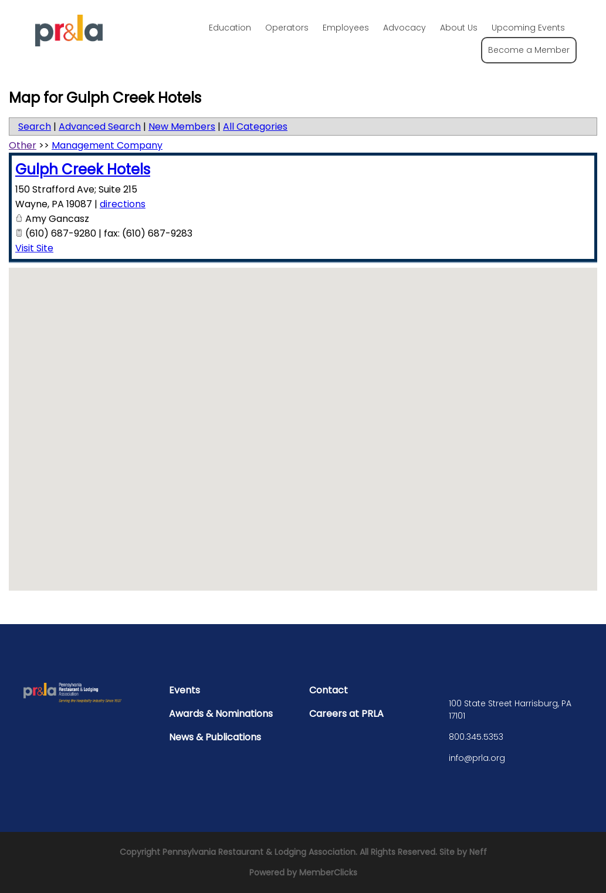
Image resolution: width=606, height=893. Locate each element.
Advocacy (404, 27)
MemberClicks (328, 872)
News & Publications (215, 737)
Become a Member (529, 50)
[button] (303, 418)
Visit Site (34, 248)
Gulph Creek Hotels (82, 169)
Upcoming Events (528, 27)
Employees (346, 27)
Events (184, 690)
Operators (287, 27)
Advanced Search (100, 126)
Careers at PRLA (346, 713)
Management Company (107, 145)
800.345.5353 (476, 737)
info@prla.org (477, 758)
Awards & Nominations (221, 713)
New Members (181, 126)
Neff (478, 852)
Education (230, 27)
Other (22, 145)
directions (122, 204)
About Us (459, 27)
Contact (328, 690)
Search (34, 126)
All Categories (255, 126)
